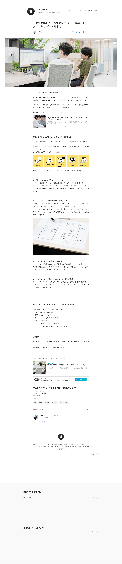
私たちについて (77, 10)
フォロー (40, 12)
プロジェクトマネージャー (39, 393)
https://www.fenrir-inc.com (49, 12)
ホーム (70, 10)
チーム (40, 402)
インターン (47, 402)
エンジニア (55, 402)
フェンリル (42, 9)
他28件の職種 (36, 398)
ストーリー (90, 10)
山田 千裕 (38, 31)
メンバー (84, 10)
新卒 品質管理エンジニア (39, 396)
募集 (96, 10)
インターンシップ (64, 402)
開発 (35, 402)
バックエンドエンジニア (39, 391)
